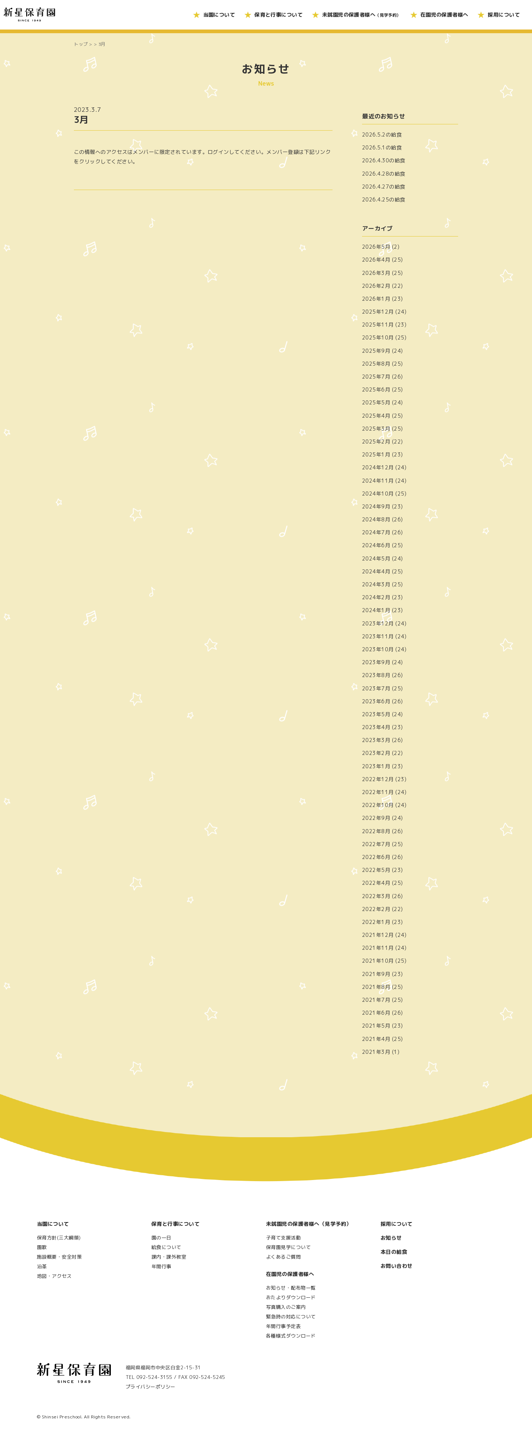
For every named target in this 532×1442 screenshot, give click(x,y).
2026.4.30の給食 (383, 160)
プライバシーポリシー (150, 1386)
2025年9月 (376, 350)
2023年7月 (376, 688)
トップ (81, 44)
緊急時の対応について (291, 1316)
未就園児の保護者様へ (361, 14)
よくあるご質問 (283, 1256)
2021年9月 (376, 973)
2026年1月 (376, 298)
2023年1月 (376, 766)
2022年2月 (376, 909)
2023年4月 (376, 727)
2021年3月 (376, 1051)
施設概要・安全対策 (59, 1256)
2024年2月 (376, 597)
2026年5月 (376, 246)
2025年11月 (378, 324)
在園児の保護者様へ (444, 14)
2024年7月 (376, 532)
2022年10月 (378, 804)
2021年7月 (376, 999)
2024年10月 (378, 493)
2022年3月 (376, 896)
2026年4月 (376, 259)
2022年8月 (376, 831)
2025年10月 (378, 337)
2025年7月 (376, 376)
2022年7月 (376, 844)
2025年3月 (376, 428)
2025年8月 (376, 363)
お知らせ (391, 1237)
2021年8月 (376, 986)
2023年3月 (376, 740)
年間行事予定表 (283, 1326)
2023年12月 (378, 623)
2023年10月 (378, 649)
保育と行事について (279, 14)
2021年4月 (376, 1038)
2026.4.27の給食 (383, 186)
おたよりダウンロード (291, 1297)
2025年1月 (376, 454)
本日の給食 (394, 1251)
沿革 (42, 1266)
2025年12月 (378, 311)
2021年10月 (378, 960)
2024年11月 (378, 480)
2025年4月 (376, 415)
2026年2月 (376, 285)
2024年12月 (378, 467)
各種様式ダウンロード (291, 1335)
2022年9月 (376, 817)
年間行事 (161, 1266)
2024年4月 (376, 571)
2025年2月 (376, 441)
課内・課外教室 (168, 1256)
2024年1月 (376, 610)
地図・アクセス (54, 1276)
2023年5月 (376, 714)
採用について (504, 14)
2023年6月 (376, 701)
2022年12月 (378, 779)
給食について (166, 1247)
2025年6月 (376, 389)
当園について (219, 14)
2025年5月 (376, 402)
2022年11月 (378, 792)
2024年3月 (376, 584)
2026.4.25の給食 (383, 199)
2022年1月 (376, 921)
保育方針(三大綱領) (59, 1237)
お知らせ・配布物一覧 (291, 1287)
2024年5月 (376, 558)
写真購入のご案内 (286, 1307)
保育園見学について (288, 1247)
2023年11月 (378, 636)
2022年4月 (376, 882)
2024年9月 (376, 506)
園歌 (42, 1247)
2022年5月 (376, 869)
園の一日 (161, 1237)
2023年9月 (376, 662)
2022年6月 (376, 856)
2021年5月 (376, 1025)
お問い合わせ (397, 1265)
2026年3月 (376, 272)
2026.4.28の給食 (383, 173)
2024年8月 (376, 519)
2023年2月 (376, 752)
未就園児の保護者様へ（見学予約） (309, 1223)
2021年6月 (376, 1012)
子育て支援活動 (283, 1237)
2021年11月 (378, 947)
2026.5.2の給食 (382, 134)
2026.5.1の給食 (382, 147)
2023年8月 (376, 675)
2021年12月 (378, 934)
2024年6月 (376, 545)
